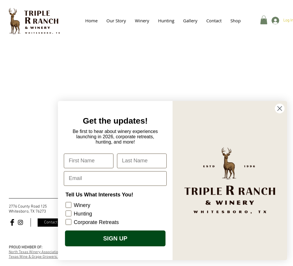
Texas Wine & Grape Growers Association (42, 257)
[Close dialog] (284, 108)
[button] (190, 20)
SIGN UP (119, 238)
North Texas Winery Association (34, 252)
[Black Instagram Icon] (20, 222)
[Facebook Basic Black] (12, 222)
